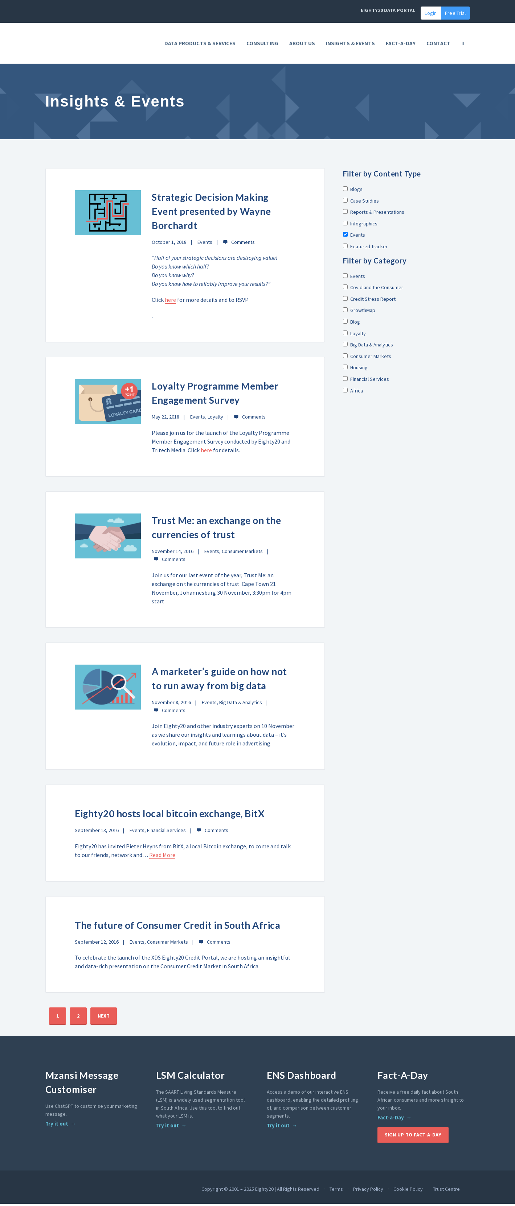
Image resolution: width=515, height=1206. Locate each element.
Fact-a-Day (390, 1119)
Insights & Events (350, 43)
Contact (438, 43)
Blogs (353, 191)
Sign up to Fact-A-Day (413, 1137)
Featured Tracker (365, 248)
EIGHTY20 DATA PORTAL (388, 10)
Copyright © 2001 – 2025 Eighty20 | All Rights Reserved (260, 1191)
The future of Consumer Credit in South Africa (179, 927)
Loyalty (215, 419)
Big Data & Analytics (240, 704)
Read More (162, 857)
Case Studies (361, 203)
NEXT (104, 1018)
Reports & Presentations (373, 214)
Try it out (56, 1126)
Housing (355, 369)
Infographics (360, 226)
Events (204, 244)
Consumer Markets (242, 553)
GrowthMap (359, 312)
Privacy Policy (368, 1191)
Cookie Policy (408, 1191)
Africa (353, 393)
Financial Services (166, 832)
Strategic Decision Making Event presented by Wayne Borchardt (212, 213)
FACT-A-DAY (401, 43)
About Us (302, 43)
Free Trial (455, 13)
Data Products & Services (200, 43)
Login (431, 13)
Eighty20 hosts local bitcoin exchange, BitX (171, 816)
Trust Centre (446, 1191)
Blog (351, 324)
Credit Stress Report (369, 301)
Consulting (262, 43)
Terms (336, 1191)
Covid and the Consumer (373, 289)
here (170, 302)
